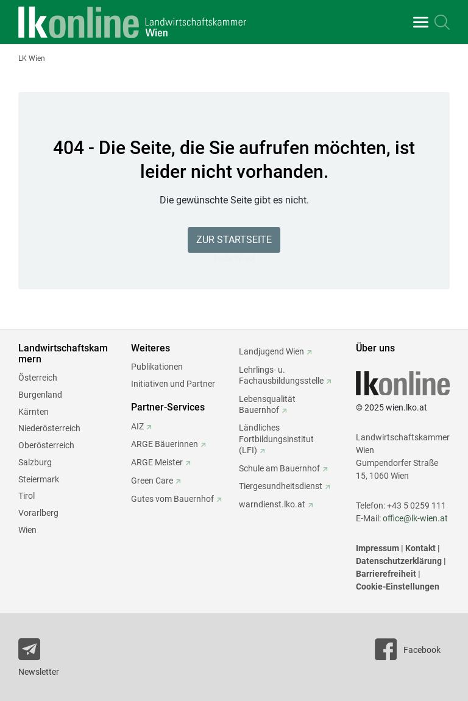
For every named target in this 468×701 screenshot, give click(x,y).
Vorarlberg (38, 513)
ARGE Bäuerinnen (164, 444)
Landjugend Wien (271, 351)
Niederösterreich (49, 428)
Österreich (37, 377)
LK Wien (31, 58)
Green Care (152, 480)
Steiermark (38, 479)
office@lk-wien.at (415, 518)
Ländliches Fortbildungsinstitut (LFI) (276, 438)
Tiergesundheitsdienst (280, 486)
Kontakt (420, 548)
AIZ (137, 426)
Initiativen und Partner (173, 384)
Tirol (26, 496)
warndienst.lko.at (272, 504)
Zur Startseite (234, 239)
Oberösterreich (46, 445)
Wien (27, 530)
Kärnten (33, 412)
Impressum (377, 548)
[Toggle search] (442, 22)
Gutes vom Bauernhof (172, 499)
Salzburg (35, 462)
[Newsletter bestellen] (49, 659)
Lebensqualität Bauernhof (267, 404)
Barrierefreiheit (386, 574)
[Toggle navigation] (420, 22)
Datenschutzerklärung (399, 561)
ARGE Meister (157, 462)
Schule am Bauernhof (279, 468)
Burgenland (40, 395)
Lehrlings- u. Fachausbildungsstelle (281, 375)
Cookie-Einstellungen (397, 586)
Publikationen (157, 367)
